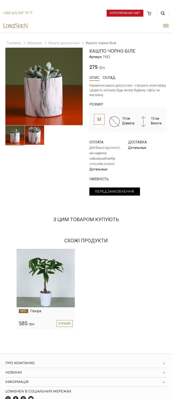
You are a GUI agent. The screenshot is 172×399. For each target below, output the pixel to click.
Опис (94, 78)
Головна (13, 43)
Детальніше (98, 169)
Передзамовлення (115, 191)
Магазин (34, 43)
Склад (109, 78)
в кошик (64, 323)
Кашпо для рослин (64, 43)
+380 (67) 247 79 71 (17, 13)
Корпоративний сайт (125, 13)
